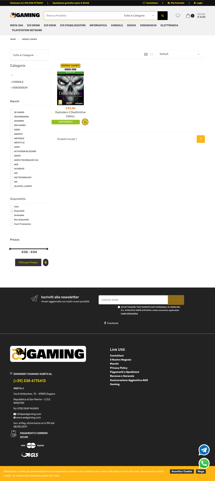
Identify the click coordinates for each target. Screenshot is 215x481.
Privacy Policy (118, 367)
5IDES (17, 130)
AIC (16, 182)
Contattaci (150, 3)
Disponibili (19, 211)
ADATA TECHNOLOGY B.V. (26, 160)
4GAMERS (19, 121)
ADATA (17, 156)
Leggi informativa (129, 313)
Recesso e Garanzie (122, 376)
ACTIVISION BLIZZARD (25, 151)
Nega (201, 471)
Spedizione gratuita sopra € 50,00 (71, 3)
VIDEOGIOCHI (148, 25)
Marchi (114, 363)
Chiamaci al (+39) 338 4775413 (26, 3)
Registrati (176, 299)
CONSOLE (117, 25)
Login (198, 3)
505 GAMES (20, 125)
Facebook (111, 323)
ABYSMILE (19, 138)
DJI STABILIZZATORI (72, 25)
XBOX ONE (70, 69)
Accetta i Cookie (182, 471)
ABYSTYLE (19, 142)
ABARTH (18, 134)
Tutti (16, 207)
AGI (16, 173)
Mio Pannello (176, 3)
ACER (17, 147)
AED (16, 164)
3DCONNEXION (21, 117)
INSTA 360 (16, 25)
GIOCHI (131, 25)
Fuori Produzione (22, 224)
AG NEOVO (19, 169)
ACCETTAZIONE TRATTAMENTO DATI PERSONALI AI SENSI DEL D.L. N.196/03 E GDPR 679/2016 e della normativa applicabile (150, 310)
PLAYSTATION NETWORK (27, 30)
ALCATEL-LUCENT (23, 186)
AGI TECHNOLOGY (23, 177)
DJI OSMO (50, 25)
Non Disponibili (21, 220)
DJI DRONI (33, 25)
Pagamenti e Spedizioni (124, 371)
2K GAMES (19, 112)
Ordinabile (19, 215)
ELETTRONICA (169, 25)
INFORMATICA (98, 25)
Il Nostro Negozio (120, 359)
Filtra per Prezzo (28, 262)
